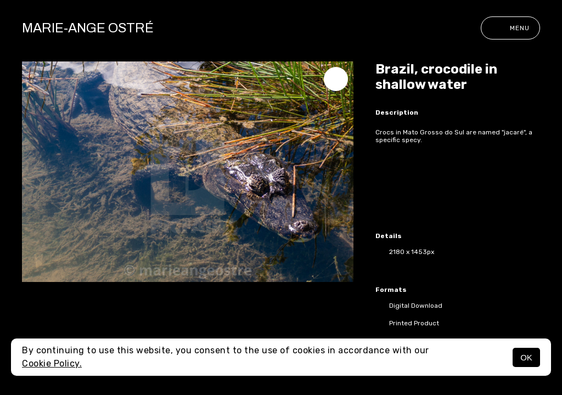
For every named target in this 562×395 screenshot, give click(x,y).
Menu (510, 28)
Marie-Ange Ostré (88, 28)
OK (526, 357)
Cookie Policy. (52, 363)
